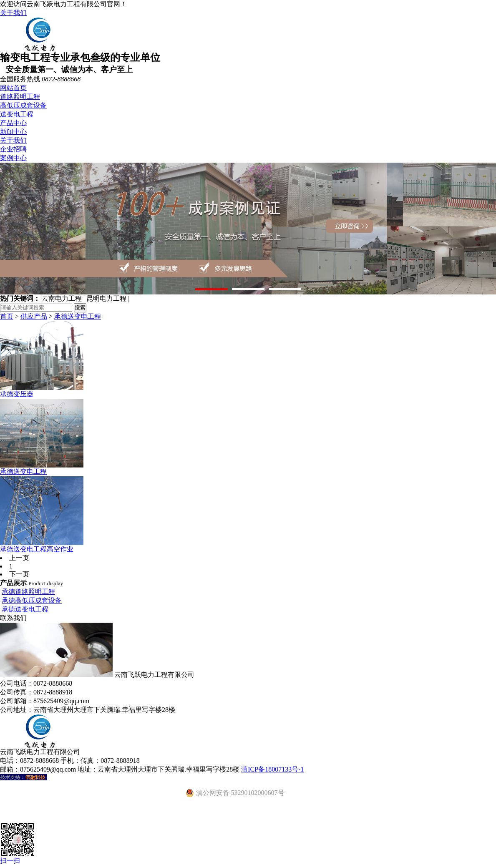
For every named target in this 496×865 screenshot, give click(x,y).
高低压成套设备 (23, 105)
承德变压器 (16, 393)
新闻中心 (13, 131)
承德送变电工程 (77, 316)
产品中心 (13, 122)
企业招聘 (13, 149)
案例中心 (13, 157)
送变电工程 (16, 114)
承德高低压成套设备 (32, 600)
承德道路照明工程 (28, 591)
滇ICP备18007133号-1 (272, 769)
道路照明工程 (20, 96)
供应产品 (33, 316)
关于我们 (13, 12)
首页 (6, 316)
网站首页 (13, 87)
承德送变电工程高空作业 (36, 549)
